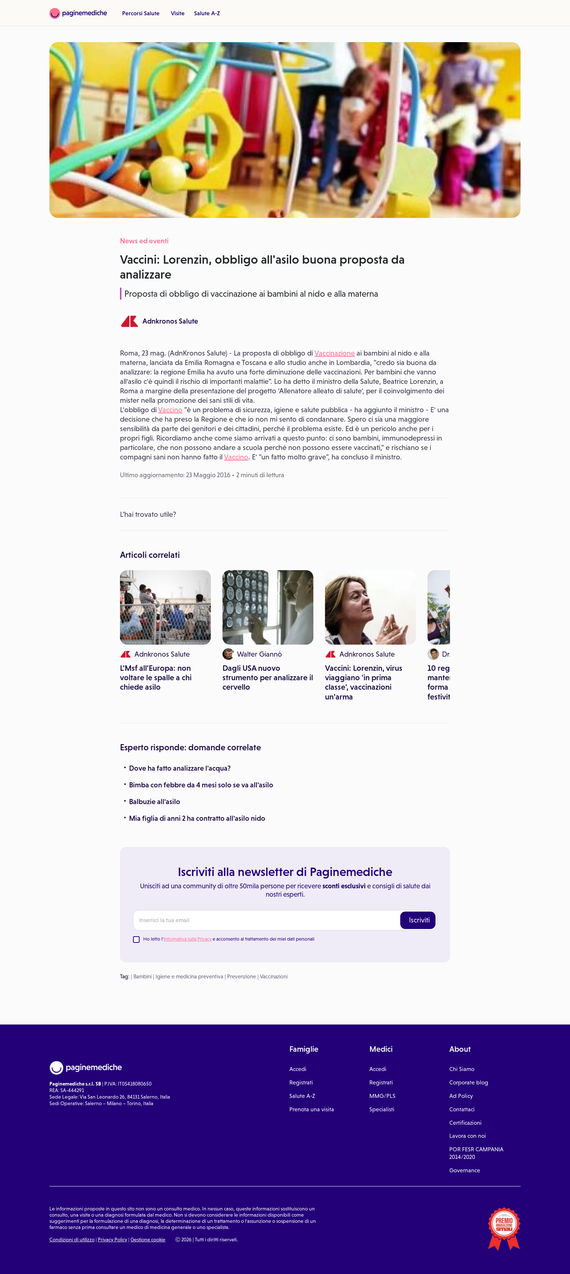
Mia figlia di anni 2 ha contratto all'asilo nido (197, 818)
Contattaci (462, 1109)
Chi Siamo (461, 1069)
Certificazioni (465, 1123)
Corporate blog (468, 1082)
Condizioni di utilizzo (72, 1239)
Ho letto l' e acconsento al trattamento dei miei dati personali (228, 939)
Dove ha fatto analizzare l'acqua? (180, 768)
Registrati (301, 1082)
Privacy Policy (112, 1239)
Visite (178, 13)
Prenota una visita (311, 1109)
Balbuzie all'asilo (154, 802)
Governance (464, 1170)
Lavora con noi (467, 1136)
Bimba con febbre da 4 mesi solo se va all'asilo (201, 785)
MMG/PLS (382, 1096)
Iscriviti (419, 920)
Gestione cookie (148, 1239)
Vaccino (170, 410)
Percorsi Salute (141, 13)
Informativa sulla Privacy (188, 939)
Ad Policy (461, 1096)
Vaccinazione (334, 353)
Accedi (297, 1069)
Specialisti (381, 1109)
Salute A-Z (207, 13)
